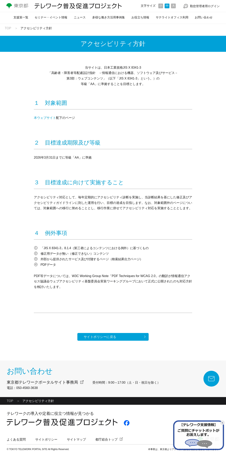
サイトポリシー (46, 439)
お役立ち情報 (140, 17)
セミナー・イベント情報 (51, 17)
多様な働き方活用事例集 (108, 17)
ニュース (80, 17)
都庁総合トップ (106, 439)
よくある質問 (16, 439)
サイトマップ (76, 439)
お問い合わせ (204, 17)
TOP (8, 28)
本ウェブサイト (45, 117)
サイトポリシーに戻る (100, 337)
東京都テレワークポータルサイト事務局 (42, 382)
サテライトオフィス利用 (172, 17)
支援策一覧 (20, 17)
